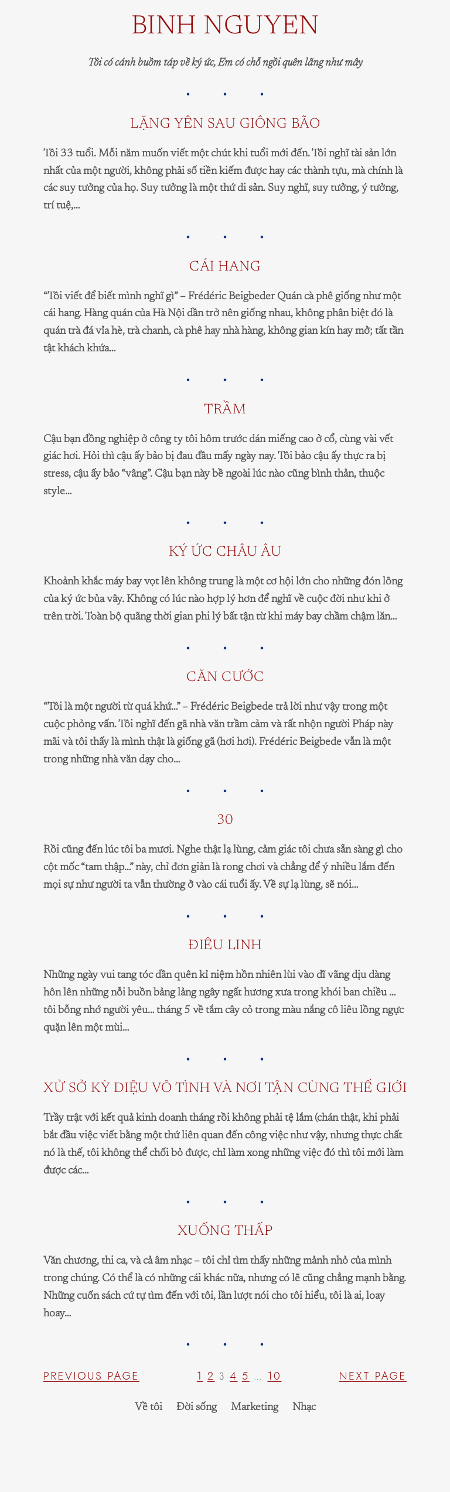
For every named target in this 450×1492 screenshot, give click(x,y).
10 (274, 1376)
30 (225, 820)
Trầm (225, 410)
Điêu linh (225, 946)
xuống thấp (225, 1231)
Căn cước (225, 677)
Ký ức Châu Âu (225, 552)
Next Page (373, 1376)
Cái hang (225, 267)
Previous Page (91, 1376)
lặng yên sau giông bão (225, 124)
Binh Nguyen (225, 27)
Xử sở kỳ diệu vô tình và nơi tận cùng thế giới (225, 1089)
